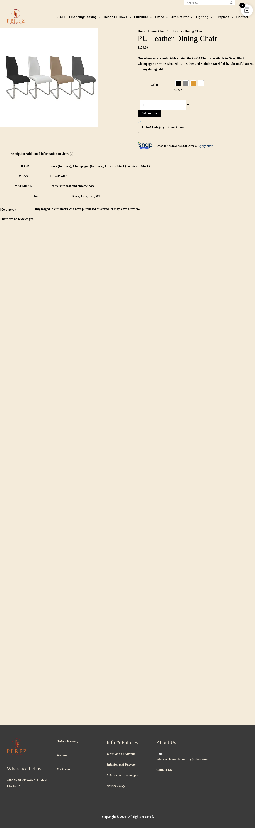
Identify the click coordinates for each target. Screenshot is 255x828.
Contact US (164, 769)
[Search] (232, 2)
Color (154, 84)
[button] (139, 122)
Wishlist (62, 755)
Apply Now (205, 145)
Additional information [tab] (41, 153)
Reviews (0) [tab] (65, 153)
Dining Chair (157, 31)
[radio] (178, 83)
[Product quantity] (163, 105)
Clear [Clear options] (178, 89)
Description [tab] (17, 153)
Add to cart (149, 113)
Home (142, 31)
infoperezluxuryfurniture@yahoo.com (182, 759)
